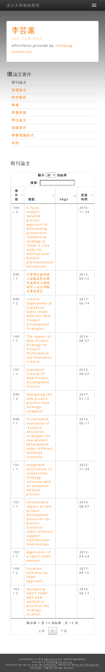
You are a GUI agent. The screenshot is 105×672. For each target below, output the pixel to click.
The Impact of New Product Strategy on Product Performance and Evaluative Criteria (39, 349)
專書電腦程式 (23, 135)
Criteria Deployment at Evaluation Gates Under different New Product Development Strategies (39, 313)
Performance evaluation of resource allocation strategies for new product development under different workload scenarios (39, 438)
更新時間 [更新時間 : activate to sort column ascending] (84, 197)
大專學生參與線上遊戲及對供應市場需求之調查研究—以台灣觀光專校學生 (38, 282)
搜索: (52, 182)
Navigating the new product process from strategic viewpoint (39, 402)
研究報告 (19, 97)
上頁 (41, 631)
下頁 (63, 631)
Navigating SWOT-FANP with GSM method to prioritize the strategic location (37, 601)
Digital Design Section (58, 667)
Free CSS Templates (44, 664)
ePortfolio (50, 659)
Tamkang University (59, 662)
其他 (15, 142)
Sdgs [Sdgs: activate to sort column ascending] (63, 199)
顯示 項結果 (52, 175)
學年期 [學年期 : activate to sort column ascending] (16, 195)
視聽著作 (19, 127)
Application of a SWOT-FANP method (38, 556)
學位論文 (19, 120)
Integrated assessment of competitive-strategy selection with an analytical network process (39, 479)
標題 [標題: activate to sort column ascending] (31, 199)
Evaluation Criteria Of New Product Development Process (38, 378)
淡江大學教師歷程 (23, 5)
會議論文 (19, 89)
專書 (15, 105)
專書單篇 (19, 112)
